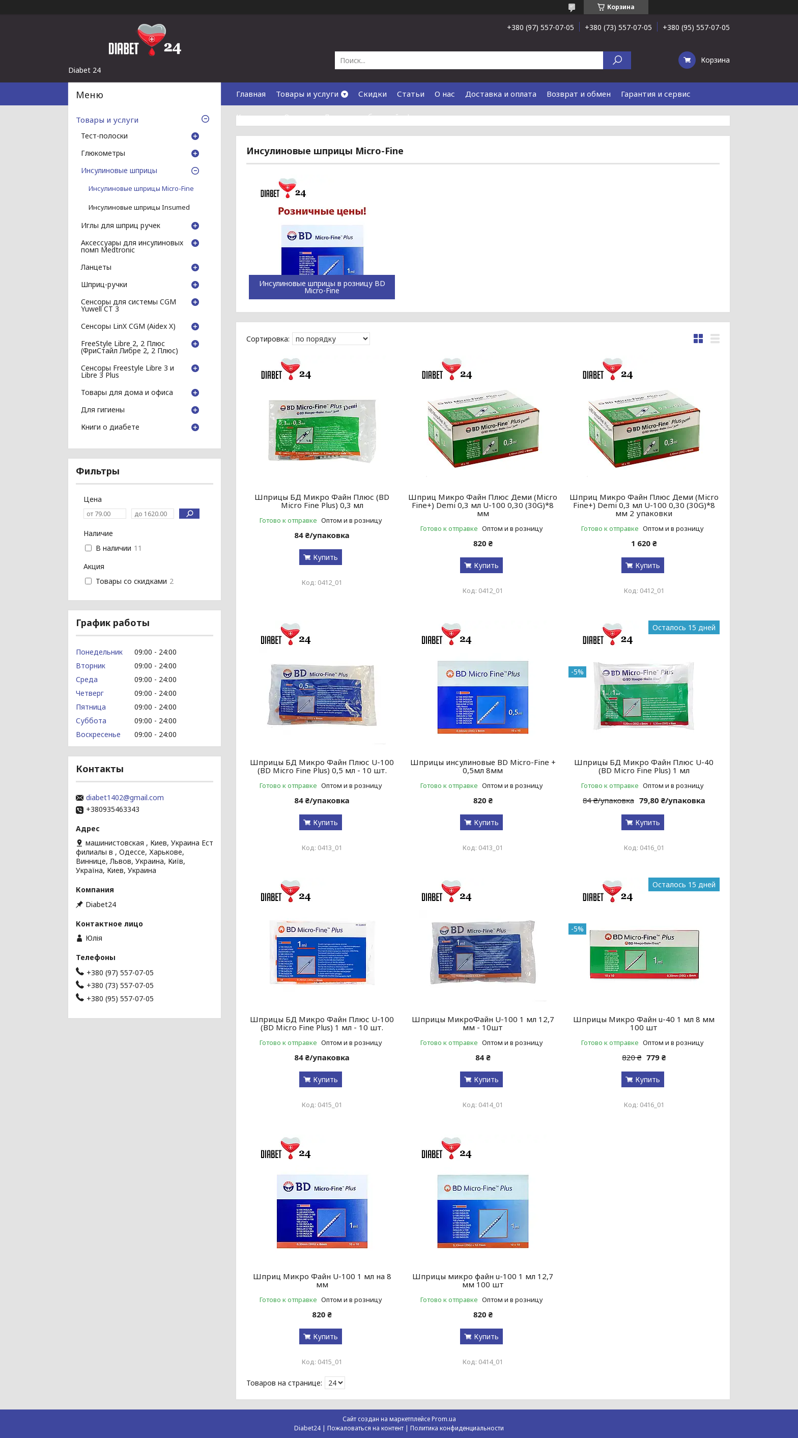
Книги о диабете (110, 428)
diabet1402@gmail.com (125, 797)
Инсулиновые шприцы (119, 171)
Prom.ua (444, 1419)
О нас (445, 94)
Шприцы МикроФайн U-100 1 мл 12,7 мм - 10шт (483, 1023)
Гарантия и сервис (656, 94)
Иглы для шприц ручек (120, 226)
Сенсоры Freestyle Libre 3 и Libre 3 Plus (127, 372)
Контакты (255, 116)
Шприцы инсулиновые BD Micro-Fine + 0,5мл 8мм (483, 766)
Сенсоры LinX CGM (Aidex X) (128, 327)
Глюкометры (103, 154)
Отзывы (299, 116)
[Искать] (617, 60)
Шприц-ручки (104, 285)
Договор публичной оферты (377, 116)
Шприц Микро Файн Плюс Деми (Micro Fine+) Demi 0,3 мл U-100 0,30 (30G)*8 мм (482, 505)
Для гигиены (103, 410)
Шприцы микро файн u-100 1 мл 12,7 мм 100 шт (482, 1280)
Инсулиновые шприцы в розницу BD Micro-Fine (322, 287)
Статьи (410, 94)
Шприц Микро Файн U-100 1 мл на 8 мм (322, 1280)
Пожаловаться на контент (365, 1428)
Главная (251, 94)
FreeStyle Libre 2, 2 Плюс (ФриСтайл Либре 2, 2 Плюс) (129, 347)
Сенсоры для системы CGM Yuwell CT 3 (128, 306)
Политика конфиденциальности (457, 1428)
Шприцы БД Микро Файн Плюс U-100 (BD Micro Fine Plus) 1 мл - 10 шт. (322, 1023)
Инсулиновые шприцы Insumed (139, 207)
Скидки (372, 94)
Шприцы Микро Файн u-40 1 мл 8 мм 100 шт (644, 1023)
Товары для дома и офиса (127, 393)
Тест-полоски (104, 136)
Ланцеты (96, 268)
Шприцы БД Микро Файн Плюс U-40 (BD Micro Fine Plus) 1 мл (644, 766)
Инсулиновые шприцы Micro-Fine (141, 188)
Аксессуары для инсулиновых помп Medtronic (132, 247)
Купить (325, 557)
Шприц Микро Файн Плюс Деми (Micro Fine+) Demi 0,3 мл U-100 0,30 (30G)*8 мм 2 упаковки (644, 505)
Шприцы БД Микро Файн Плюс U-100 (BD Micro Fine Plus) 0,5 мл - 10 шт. (322, 766)
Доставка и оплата (500, 94)
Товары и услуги (307, 94)
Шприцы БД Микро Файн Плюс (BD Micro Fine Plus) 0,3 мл (321, 501)
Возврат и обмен (579, 94)
